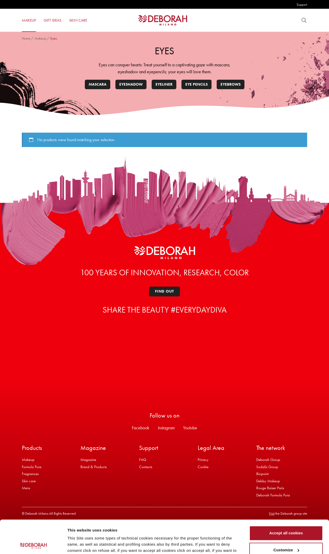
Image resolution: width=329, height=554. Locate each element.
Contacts (145, 466)
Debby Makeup (268, 481)
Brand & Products (93, 466)
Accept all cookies (286, 500)
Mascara (97, 84)
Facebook (140, 428)
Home (26, 38)
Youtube (190, 428)
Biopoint (262, 473)
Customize (286, 516)
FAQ (142, 459)
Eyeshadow (131, 84)
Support (302, 4)
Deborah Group (268, 459)
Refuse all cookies (286, 533)
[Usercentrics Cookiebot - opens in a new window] (33, 544)
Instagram (166, 428)
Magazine (88, 459)
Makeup (40, 38)
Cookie (203, 466)
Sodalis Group (267, 466)
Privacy (203, 459)
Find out (164, 291)
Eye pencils (196, 84)
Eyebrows (231, 84)
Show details (79, 544)
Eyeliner (164, 84)
